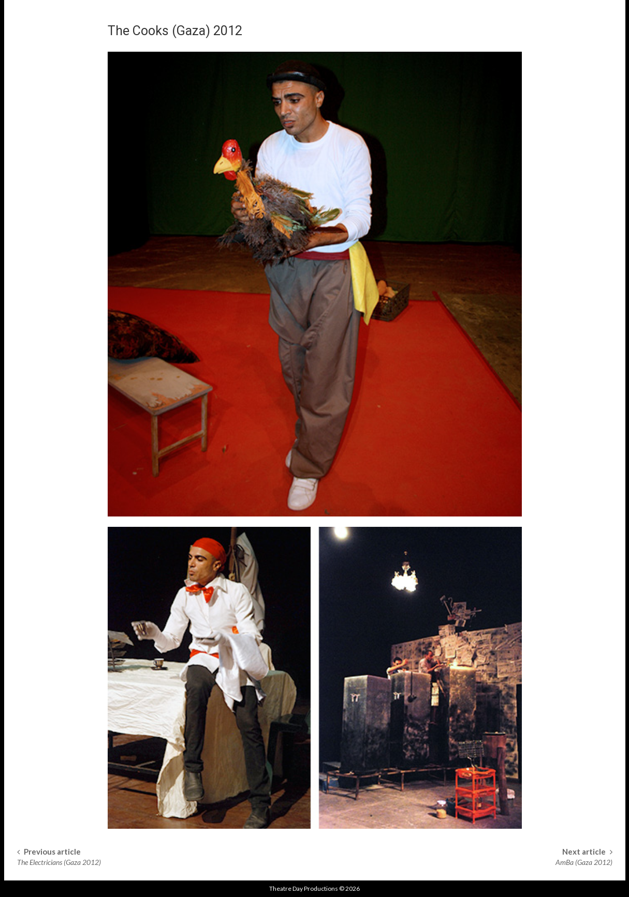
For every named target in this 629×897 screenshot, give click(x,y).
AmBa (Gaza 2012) (583, 862)
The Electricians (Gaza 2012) (59, 862)
